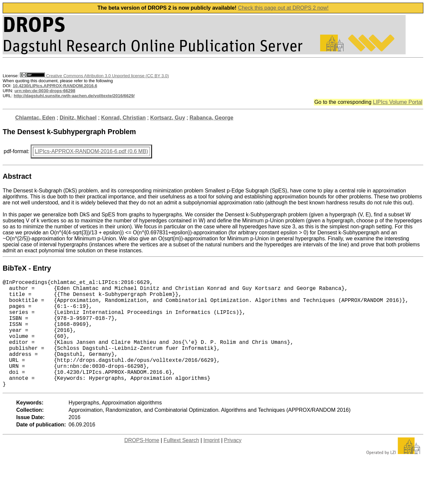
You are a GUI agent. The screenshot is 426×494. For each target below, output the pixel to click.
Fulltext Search (181, 464)
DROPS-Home (141, 464)
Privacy (232, 464)
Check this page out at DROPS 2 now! (283, 8)
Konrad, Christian (123, 118)
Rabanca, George (211, 118)
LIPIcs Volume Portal (397, 102)
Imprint (211, 464)
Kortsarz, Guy (167, 118)
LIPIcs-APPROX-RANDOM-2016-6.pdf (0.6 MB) (91, 151)
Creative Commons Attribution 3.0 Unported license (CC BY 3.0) (94, 75)
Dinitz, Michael (78, 118)
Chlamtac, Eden (35, 118)
